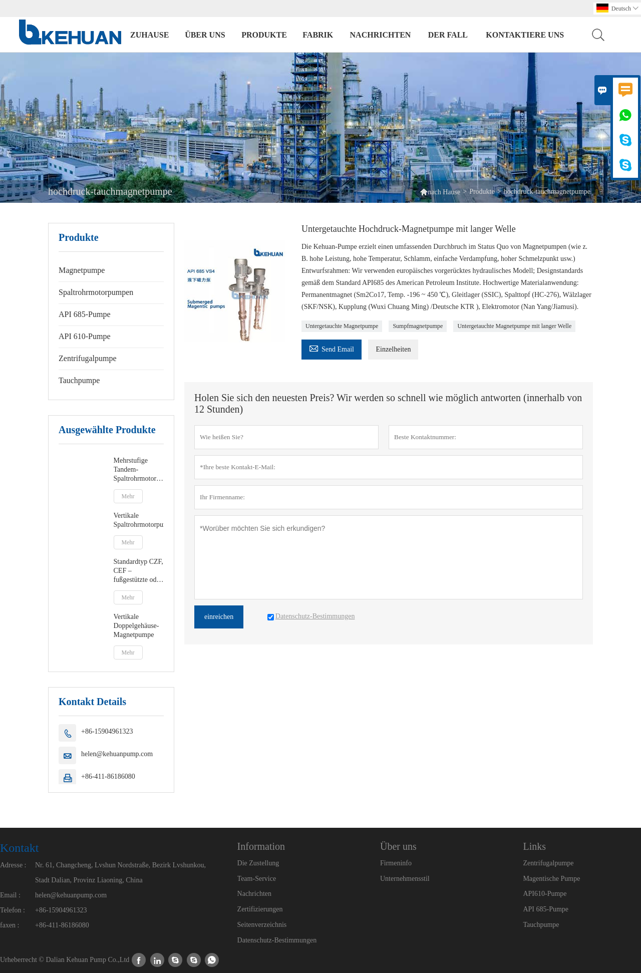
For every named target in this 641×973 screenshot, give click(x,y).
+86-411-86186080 (108, 776)
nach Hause (444, 192)
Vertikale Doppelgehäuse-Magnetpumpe (136, 625)
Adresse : (13, 865)
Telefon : (12, 910)
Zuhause (149, 35)
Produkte (264, 35)
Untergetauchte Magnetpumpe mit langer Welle (514, 326)
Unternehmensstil (405, 878)
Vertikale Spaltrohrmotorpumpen (139, 520)
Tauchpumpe (79, 380)
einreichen (218, 616)
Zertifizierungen (260, 909)
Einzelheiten (393, 349)
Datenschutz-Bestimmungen (277, 940)
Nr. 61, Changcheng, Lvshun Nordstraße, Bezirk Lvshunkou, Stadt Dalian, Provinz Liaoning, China (120, 872)
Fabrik (317, 35)
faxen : (9, 925)
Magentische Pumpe (551, 878)
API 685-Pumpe (85, 314)
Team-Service (256, 878)
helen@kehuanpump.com (117, 754)
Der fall (448, 35)
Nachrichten (380, 35)
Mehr (128, 496)
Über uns (205, 35)
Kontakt (19, 847)
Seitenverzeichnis (262, 924)
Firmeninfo (396, 863)
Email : (10, 895)
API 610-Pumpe (85, 336)
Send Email (331, 348)
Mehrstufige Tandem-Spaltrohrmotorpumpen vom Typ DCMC (139, 470)
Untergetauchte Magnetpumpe (341, 326)
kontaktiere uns (525, 35)
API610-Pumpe (544, 893)
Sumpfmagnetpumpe (418, 326)
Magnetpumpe (82, 270)
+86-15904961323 (107, 731)
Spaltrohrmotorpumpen (96, 292)
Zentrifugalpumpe (88, 358)
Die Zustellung (258, 863)
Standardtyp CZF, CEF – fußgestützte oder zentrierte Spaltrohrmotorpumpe (139, 571)
